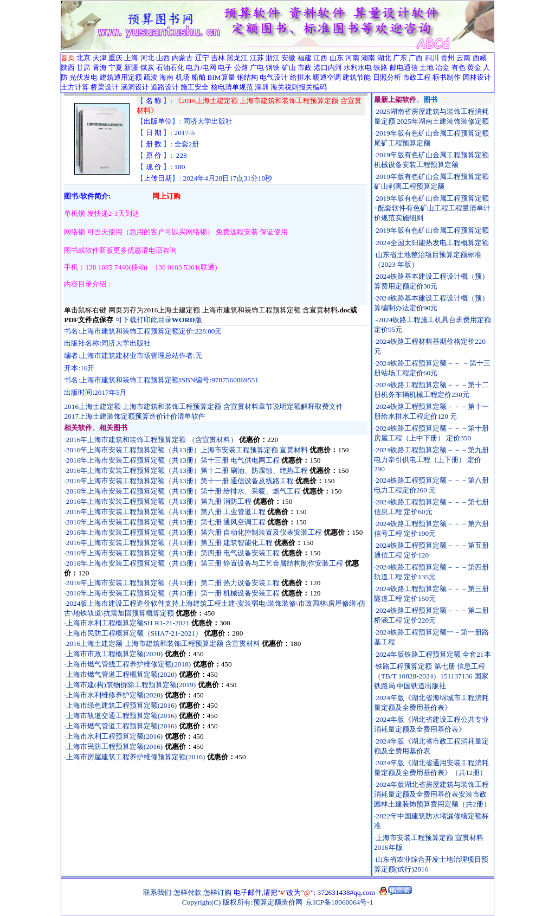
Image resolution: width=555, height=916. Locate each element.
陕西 (68, 67)
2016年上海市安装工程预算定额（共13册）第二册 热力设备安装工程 (173, 583)
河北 (147, 58)
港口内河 (328, 67)
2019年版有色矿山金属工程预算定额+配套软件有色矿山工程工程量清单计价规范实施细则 (432, 208)
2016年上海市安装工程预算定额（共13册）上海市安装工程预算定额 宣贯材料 (187, 450)
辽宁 (202, 58)
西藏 (480, 58)
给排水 (300, 77)
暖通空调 (327, 77)
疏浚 (151, 77)
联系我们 (157, 892)
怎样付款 (187, 892)
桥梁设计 (105, 87)
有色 (458, 67)
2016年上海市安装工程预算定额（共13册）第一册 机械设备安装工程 (173, 593)
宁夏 (115, 67)
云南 (463, 58)
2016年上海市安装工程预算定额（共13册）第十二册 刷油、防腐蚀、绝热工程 (187, 470)
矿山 (289, 67)
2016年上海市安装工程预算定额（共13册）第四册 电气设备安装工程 (173, 553)
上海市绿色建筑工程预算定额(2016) (121, 705)
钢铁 (273, 67)
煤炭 (147, 67)
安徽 (288, 58)
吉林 (218, 58)
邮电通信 (404, 67)
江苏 (257, 58)
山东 (337, 58)
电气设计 (274, 77)
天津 (100, 58)
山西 (163, 58)
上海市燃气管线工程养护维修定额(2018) (128, 664)
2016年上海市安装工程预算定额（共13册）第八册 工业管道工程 (166, 512)
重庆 (115, 58)
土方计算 (75, 87)
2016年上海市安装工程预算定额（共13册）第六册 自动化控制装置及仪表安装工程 (194, 532)
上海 (131, 58)
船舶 (198, 77)
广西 (416, 58)
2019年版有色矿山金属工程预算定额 (432, 230)
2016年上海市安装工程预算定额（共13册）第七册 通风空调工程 (166, 522)
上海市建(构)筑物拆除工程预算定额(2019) (131, 685)
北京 (83, 58)
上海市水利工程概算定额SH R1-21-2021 (128, 623)
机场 (183, 77)
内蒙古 (182, 58)
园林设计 (477, 77)
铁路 (380, 67)
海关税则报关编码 (298, 87)
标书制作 (447, 77)
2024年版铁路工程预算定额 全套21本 (433, 654)
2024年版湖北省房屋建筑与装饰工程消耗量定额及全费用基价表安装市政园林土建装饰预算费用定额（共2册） (432, 794)
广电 (257, 67)
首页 (68, 58)
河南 (352, 58)
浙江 (273, 58)
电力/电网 (201, 67)
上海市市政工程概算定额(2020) (114, 654)
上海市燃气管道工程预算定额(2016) (121, 726)
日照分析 (387, 77)
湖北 (384, 58)
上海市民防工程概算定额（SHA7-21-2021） (134, 633)
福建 (305, 58)
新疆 (131, 67)
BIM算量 (221, 77)
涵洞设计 (135, 87)
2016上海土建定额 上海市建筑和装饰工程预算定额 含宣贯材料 (163, 643)
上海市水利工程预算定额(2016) (114, 736)
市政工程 (417, 77)
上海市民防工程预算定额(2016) (114, 746)
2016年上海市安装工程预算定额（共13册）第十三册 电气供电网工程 (173, 460)
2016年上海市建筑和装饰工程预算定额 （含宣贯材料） (151, 439)
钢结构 (247, 77)
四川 (432, 58)
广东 (400, 58)
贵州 (448, 58)
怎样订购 (217, 892)
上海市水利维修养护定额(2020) (114, 695)
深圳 (262, 87)
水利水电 (358, 67)
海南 (166, 77)
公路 (241, 67)
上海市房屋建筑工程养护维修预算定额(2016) (135, 757)
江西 (320, 58)
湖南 (368, 58)
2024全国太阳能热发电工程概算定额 (432, 243)
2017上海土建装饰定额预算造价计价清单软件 (134, 416)
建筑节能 (357, 77)
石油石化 (170, 67)
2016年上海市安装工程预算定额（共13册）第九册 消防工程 (158, 501)
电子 (225, 67)
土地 (427, 67)
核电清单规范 (232, 87)
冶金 (442, 67)
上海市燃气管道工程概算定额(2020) (121, 674)
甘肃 (83, 67)
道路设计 (165, 87)
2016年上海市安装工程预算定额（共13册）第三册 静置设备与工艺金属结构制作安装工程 (204, 563)
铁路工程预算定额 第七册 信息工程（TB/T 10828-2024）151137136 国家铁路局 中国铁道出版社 (431, 676)
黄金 (474, 67)
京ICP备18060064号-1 (339, 902)
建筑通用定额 (121, 77)
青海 (100, 67)
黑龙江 (237, 58)
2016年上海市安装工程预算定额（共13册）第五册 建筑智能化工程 (169, 543)
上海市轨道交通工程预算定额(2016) (121, 716)
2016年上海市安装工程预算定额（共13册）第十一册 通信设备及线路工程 (180, 481)
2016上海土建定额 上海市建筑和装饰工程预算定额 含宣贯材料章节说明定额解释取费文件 (203, 406)
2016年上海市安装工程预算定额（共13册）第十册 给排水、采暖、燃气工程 (183, 491)
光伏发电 (83, 77)
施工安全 (194, 87)
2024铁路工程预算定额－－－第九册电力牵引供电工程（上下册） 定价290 (431, 459)
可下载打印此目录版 (158, 320)
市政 (305, 67)
